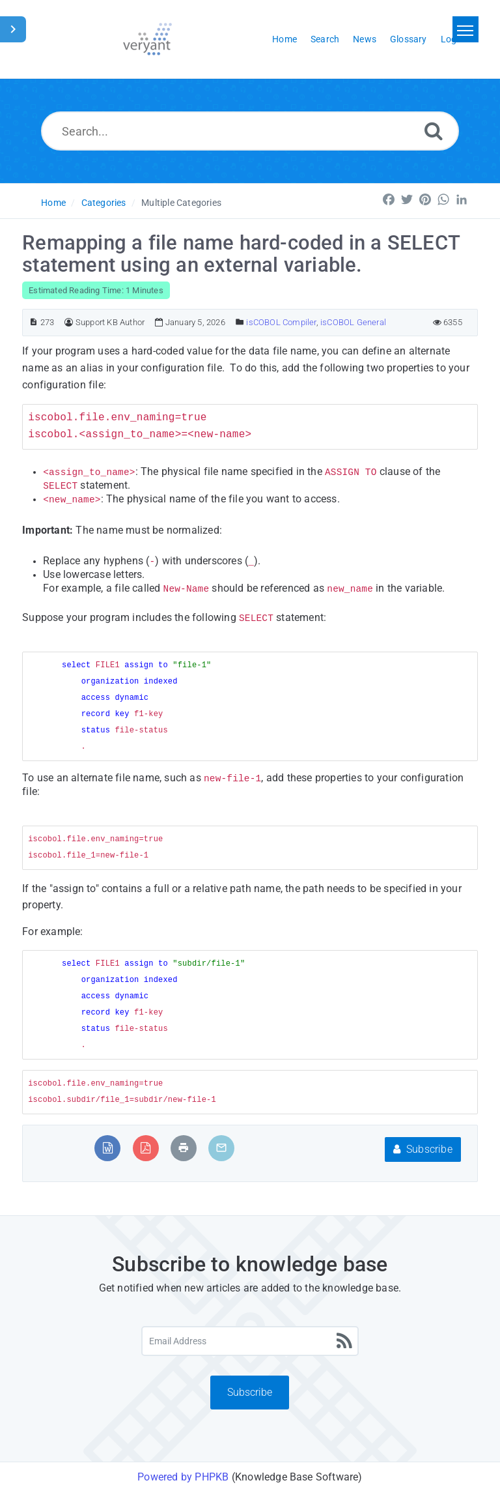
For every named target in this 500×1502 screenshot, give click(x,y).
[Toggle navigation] (465, 29)
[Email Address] (250, 1341)
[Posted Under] (240, 322)
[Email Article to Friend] (221, 1148)
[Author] (68, 322)
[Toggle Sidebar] (13, 29)
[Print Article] (183, 1148)
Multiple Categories (181, 202)
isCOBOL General (353, 322)
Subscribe (422, 1149)
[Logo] (147, 39)
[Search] (434, 130)
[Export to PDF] (145, 1148)
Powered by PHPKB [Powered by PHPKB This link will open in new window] (183, 1477)
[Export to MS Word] (108, 1148)
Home (53, 202)
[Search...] (250, 131)
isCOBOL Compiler (281, 322)
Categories (103, 202)
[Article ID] (33, 322)
